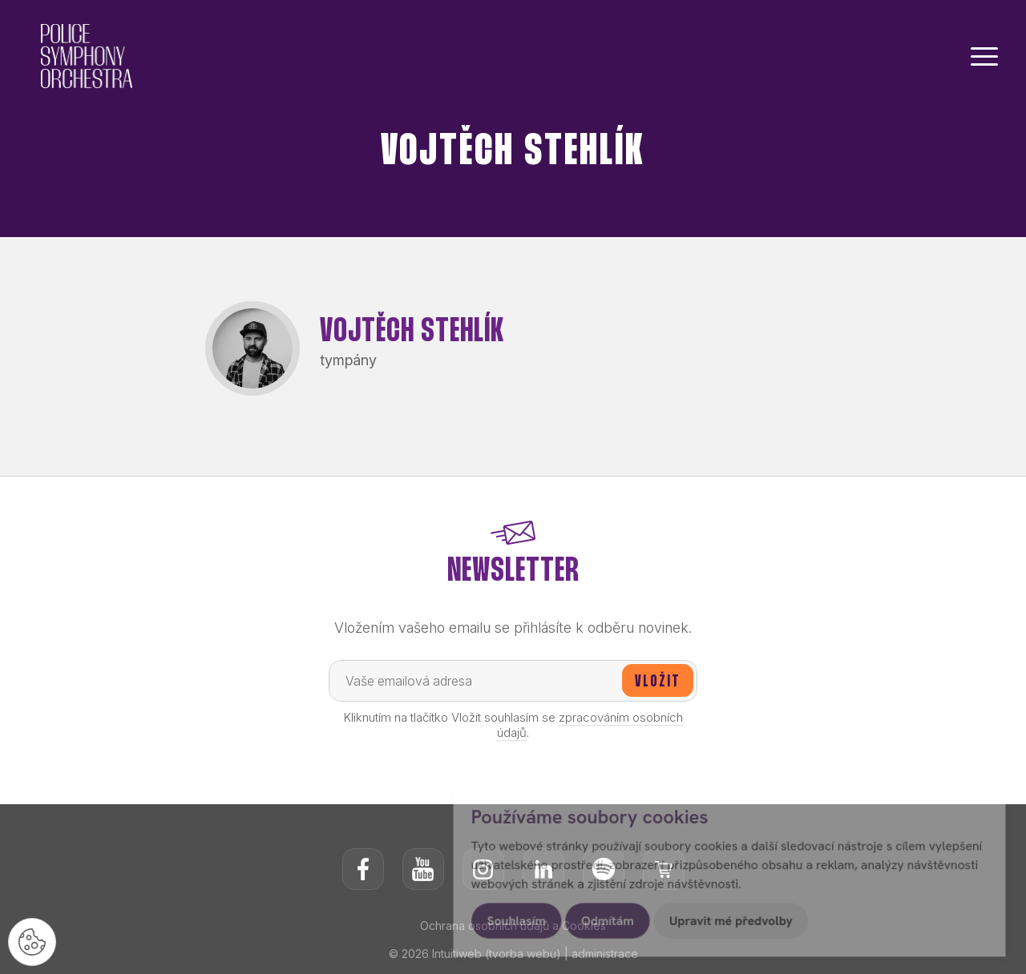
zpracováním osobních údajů (590, 725)
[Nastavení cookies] (32, 942)
